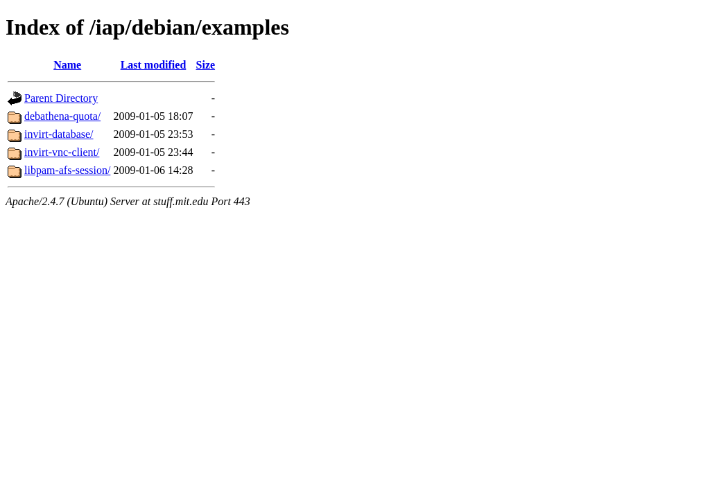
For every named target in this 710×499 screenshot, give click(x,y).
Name (67, 65)
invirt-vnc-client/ (61, 152)
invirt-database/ (59, 134)
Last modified (154, 65)
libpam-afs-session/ (67, 170)
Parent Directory (61, 98)
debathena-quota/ (62, 116)
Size (206, 65)
